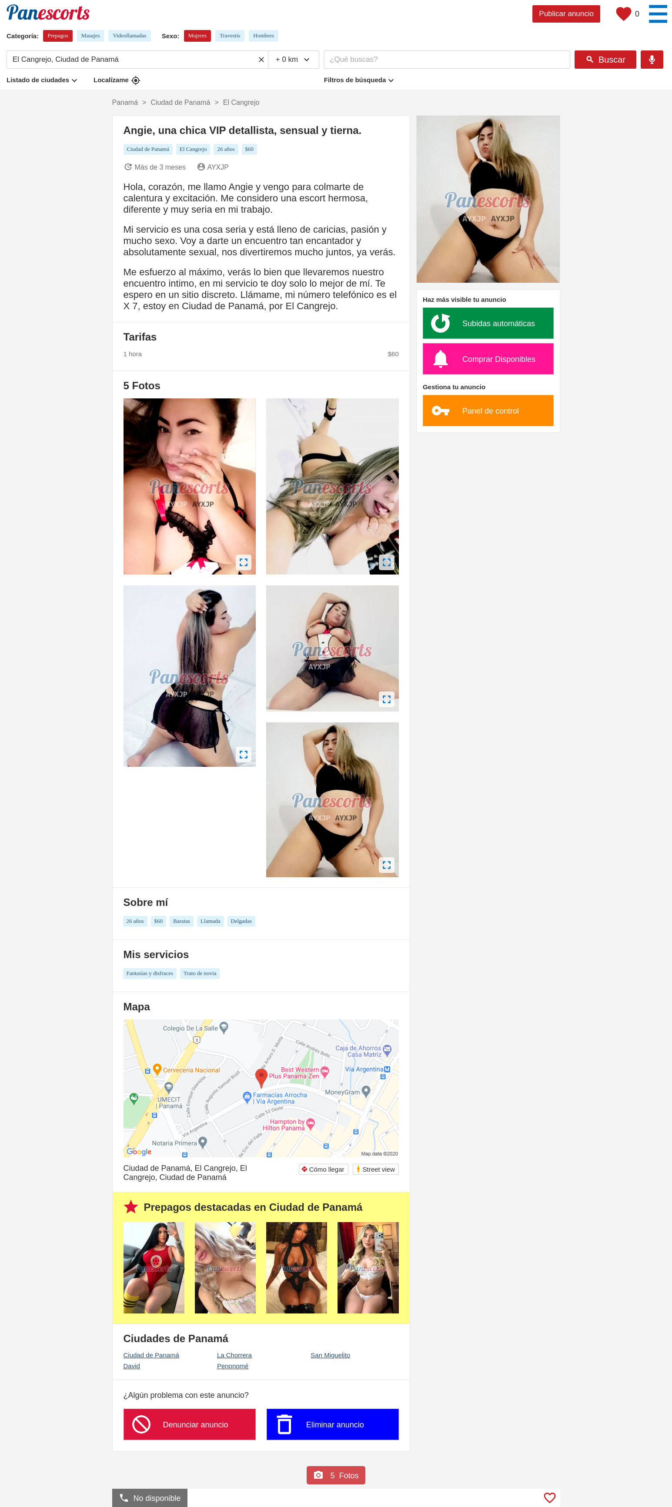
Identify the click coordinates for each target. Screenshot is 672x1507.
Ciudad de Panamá (151, 1355)
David (132, 1366)
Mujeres (197, 35)
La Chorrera (234, 1355)
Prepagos (57, 35)
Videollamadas (129, 35)
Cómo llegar (322, 1169)
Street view (375, 1169)
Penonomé (233, 1366)
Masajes (90, 35)
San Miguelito (330, 1355)
